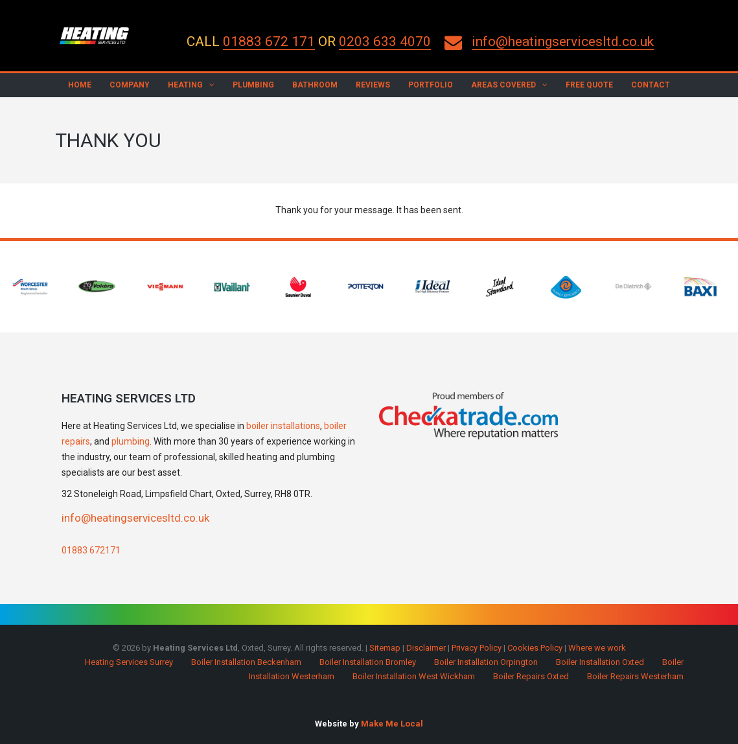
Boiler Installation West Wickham (413, 676)
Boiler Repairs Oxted (531, 676)
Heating (185, 84)
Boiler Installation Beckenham (246, 662)
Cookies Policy (534, 648)
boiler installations (283, 426)
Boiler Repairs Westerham (635, 676)
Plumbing (253, 84)
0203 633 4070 (385, 41)
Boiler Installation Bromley (367, 662)
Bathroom (315, 84)
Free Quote (589, 84)
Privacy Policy (477, 648)
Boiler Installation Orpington (486, 662)
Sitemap (384, 648)
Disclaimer (426, 648)
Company (130, 84)
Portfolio (430, 84)
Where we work (597, 648)
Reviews (373, 84)
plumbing (130, 441)
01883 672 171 (269, 41)
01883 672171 (91, 550)
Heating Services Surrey (129, 662)
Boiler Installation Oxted (600, 662)
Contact (650, 84)
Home (79, 84)
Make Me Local (392, 723)
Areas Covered (503, 84)
